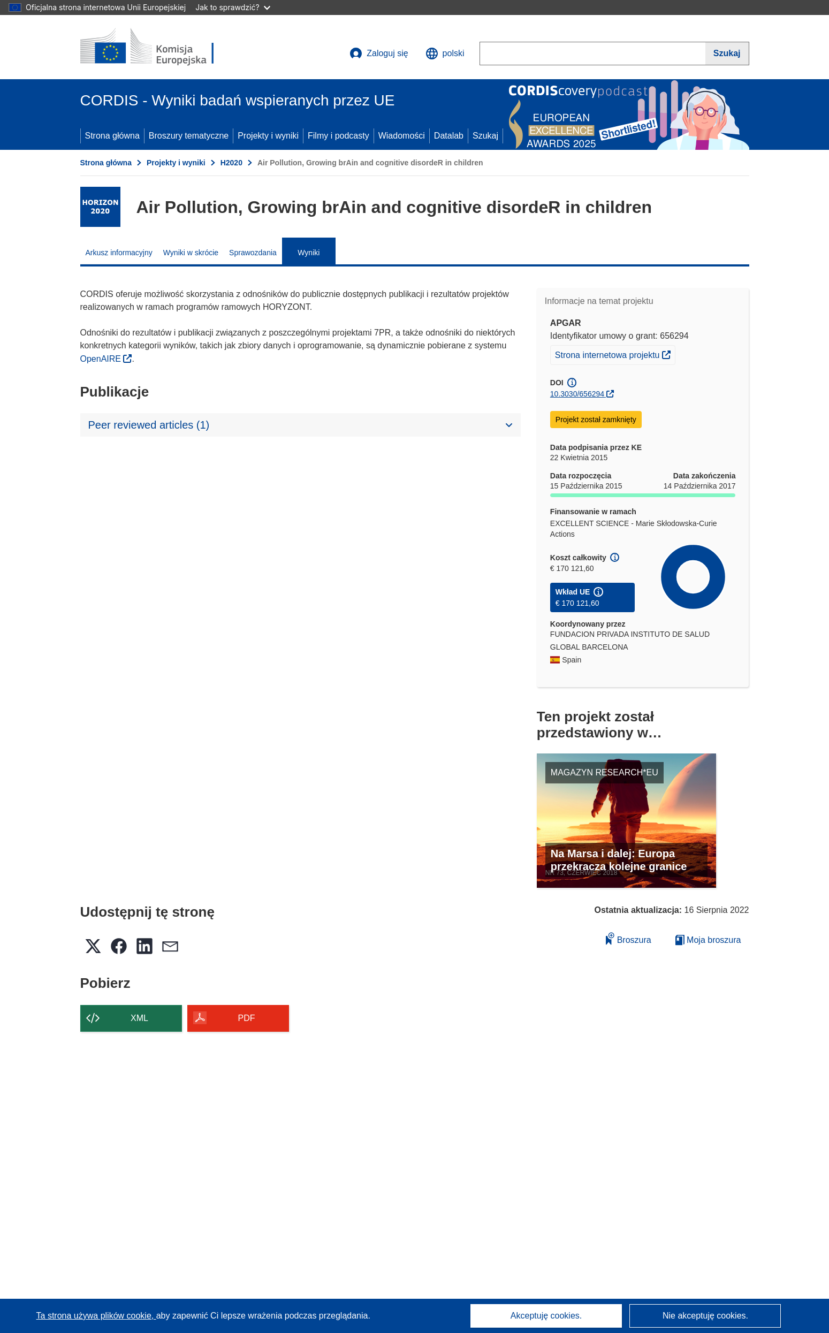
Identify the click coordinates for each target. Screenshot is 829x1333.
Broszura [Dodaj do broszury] (628, 938)
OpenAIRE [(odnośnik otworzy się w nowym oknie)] (102, 358)
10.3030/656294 (577, 394)
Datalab (448, 135)
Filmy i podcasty (338, 135)
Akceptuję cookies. (546, 1315)
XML (139, 1018)
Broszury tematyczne (189, 135)
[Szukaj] (727, 53)
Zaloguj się (378, 53)
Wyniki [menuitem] (309, 252)
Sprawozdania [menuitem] (253, 252)
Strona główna (112, 135)
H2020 (231, 162)
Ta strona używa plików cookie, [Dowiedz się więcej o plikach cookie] (96, 1315)
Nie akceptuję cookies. (705, 1315)
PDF (246, 1018)
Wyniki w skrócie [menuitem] (190, 252)
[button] (445, 53)
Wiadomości (401, 135)
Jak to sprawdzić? (232, 7)
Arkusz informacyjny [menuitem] (119, 252)
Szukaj (485, 135)
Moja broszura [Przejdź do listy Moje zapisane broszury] (708, 940)
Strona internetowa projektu (614, 354)
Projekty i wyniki (268, 135)
